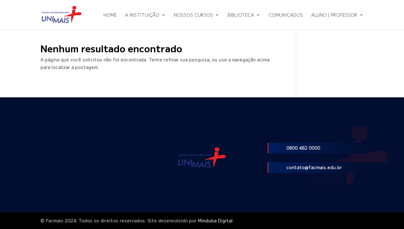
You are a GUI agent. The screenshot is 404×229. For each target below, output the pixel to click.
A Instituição (142, 15)
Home (110, 15)
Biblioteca (241, 15)
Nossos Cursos (193, 15)
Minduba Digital (215, 220)
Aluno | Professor (334, 15)
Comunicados (286, 15)
